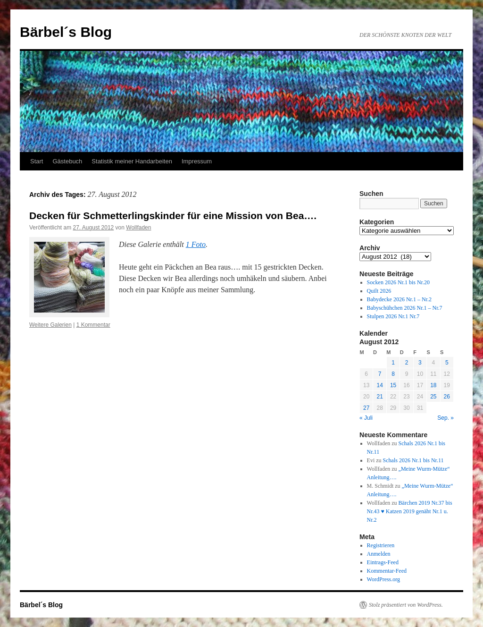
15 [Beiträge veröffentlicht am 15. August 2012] (393, 385)
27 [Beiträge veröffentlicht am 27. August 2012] (366, 408)
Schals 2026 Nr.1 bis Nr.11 (413, 460)
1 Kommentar (93, 325)
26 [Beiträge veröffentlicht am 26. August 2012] (447, 396)
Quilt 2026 (379, 291)
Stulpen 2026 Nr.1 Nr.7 (393, 316)
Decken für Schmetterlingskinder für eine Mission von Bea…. (172, 215)
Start (36, 161)
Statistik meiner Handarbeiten (132, 161)
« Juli (366, 418)
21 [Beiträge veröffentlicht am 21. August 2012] (379, 396)
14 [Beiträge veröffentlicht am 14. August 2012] (379, 385)
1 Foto (196, 244)
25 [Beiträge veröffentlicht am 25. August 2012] (433, 396)
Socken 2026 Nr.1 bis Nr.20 (398, 282)
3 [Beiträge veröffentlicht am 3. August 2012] (420, 362)
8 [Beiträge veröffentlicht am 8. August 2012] (393, 374)
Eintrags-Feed (383, 562)
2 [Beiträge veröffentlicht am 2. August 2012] (406, 362)
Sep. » (445, 418)
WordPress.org (383, 579)
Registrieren (381, 545)
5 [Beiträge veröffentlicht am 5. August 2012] (447, 362)
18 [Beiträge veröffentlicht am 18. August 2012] (433, 385)
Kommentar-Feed (387, 571)
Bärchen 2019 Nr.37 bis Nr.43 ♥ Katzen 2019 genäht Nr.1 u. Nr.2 (409, 511)
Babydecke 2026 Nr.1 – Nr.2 (399, 299)
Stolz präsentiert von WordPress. (406, 605)
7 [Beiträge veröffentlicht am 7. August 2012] (380, 374)
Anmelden (379, 554)
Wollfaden (138, 227)
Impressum (197, 161)
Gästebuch (67, 161)
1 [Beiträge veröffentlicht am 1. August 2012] (393, 362)
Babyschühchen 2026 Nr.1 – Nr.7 (404, 308)
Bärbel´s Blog (66, 32)
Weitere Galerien (50, 325)
